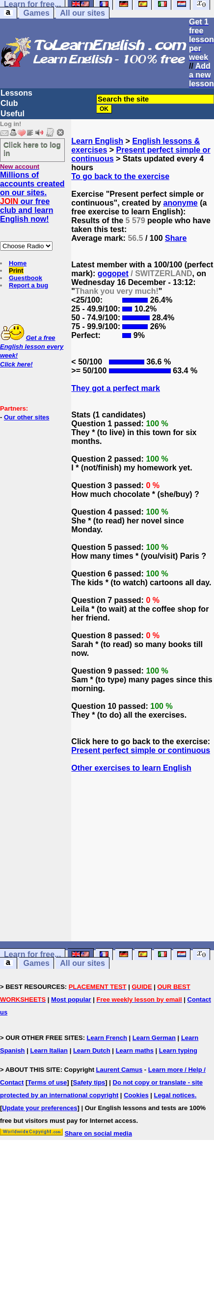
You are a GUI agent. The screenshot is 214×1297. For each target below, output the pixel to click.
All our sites (82, 13)
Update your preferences (39, 1108)
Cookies (136, 1095)
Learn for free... (32, 954)
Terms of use (47, 1082)
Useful (12, 113)
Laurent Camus (119, 1069)
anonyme (180, 203)
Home (18, 263)
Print (16, 270)
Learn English (97, 141)
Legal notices (174, 1095)
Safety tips (89, 1082)
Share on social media (98, 1133)
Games (36, 13)
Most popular (71, 999)
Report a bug (28, 285)
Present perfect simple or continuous (140, 750)
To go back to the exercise (120, 176)
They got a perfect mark (115, 388)
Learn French (107, 1037)
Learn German (154, 1037)
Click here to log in (32, 148)
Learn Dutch (91, 1050)
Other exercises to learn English (131, 768)
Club (9, 103)
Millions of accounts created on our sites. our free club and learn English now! (32, 197)
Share (176, 238)
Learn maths (135, 1050)
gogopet (113, 273)
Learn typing (178, 1050)
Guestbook (25, 278)
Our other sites (26, 417)
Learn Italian (49, 1050)
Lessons (16, 93)
